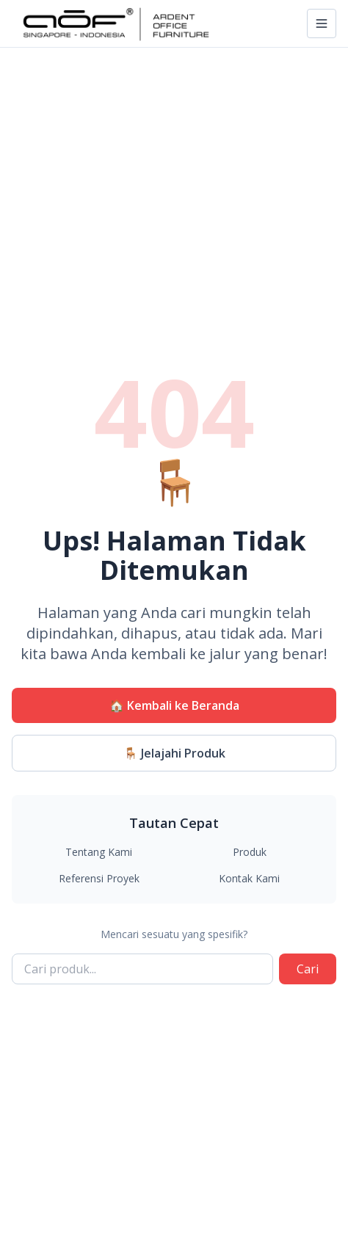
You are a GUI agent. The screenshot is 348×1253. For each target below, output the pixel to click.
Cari (308, 969)
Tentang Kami (98, 852)
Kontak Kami (249, 878)
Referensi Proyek (99, 878)
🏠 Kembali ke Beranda (174, 705)
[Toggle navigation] (321, 23)
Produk (250, 852)
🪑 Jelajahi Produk (174, 753)
